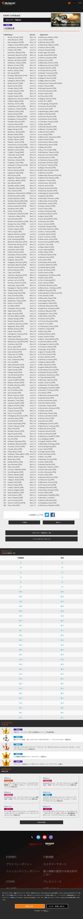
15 (21, 563)
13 (21, 572)
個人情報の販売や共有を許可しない (60, 872)
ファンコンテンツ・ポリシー (23, 871)
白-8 (20, 616)
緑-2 (20, 693)
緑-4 (20, 664)
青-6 (20, 640)
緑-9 (20, 592)
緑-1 (20, 708)
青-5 (20, 654)
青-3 (20, 684)
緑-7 (20, 621)
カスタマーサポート (55, 864)
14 (21, 567)
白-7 (20, 630)
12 (21, 577)
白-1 (20, 717)
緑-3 (20, 679)
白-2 (20, 703)
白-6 (20, 645)
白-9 (20, 601)
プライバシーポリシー (19, 864)
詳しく (46, 910)
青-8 (20, 611)
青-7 (20, 625)
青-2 (20, 698)
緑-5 (20, 650)
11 (21, 582)
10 (21, 587)
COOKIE (10, 881)
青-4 (20, 669)
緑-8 (20, 606)
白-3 (20, 688)
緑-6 (20, 635)
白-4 (20, 674)
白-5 (20, 659)
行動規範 (48, 857)
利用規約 (11, 857)
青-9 (20, 596)
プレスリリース (52, 881)
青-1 (20, 713)
